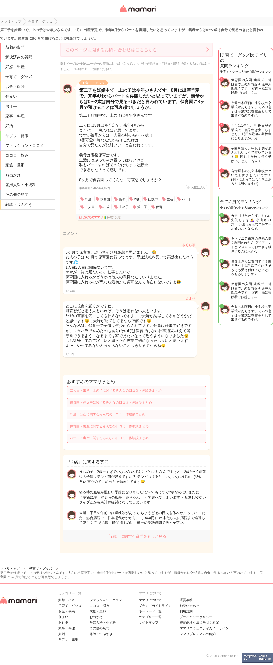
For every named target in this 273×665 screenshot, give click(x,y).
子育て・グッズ (18, 76)
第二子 (142, 207)
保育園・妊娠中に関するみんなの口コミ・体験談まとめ (111, 402)
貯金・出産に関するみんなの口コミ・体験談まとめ (107, 414)
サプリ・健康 (16, 135)
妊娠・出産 (15, 67)
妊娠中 (153, 199)
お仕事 (11, 106)
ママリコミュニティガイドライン (204, 628)
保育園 (105, 199)
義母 (122, 199)
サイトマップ (148, 622)
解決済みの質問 (18, 57)
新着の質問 (15, 47)
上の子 (124, 207)
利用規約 (186, 611)
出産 (106, 207)
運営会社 (186, 600)
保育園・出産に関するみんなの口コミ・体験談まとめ (109, 426)
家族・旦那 (15, 165)
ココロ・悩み (16, 155)
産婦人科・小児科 (20, 185)
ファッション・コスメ (24, 145)
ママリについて (150, 600)
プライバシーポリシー (196, 617)
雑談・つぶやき (18, 204)
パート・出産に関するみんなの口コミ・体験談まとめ (109, 438)
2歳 (136, 199)
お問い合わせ (189, 606)
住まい (11, 96)
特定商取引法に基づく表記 (199, 622)
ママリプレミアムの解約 (198, 634)
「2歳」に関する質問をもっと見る (136, 536)
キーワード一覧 (150, 611)
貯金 (88, 199)
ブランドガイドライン (155, 606)
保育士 (161, 207)
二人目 (90, 207)
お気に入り (198, 187)
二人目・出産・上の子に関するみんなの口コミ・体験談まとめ (116, 390)
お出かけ (13, 175)
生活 (170, 199)
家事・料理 (15, 116)
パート (187, 199)
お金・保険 (15, 86)
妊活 (9, 126)
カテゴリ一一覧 (150, 617)
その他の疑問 (16, 194)
